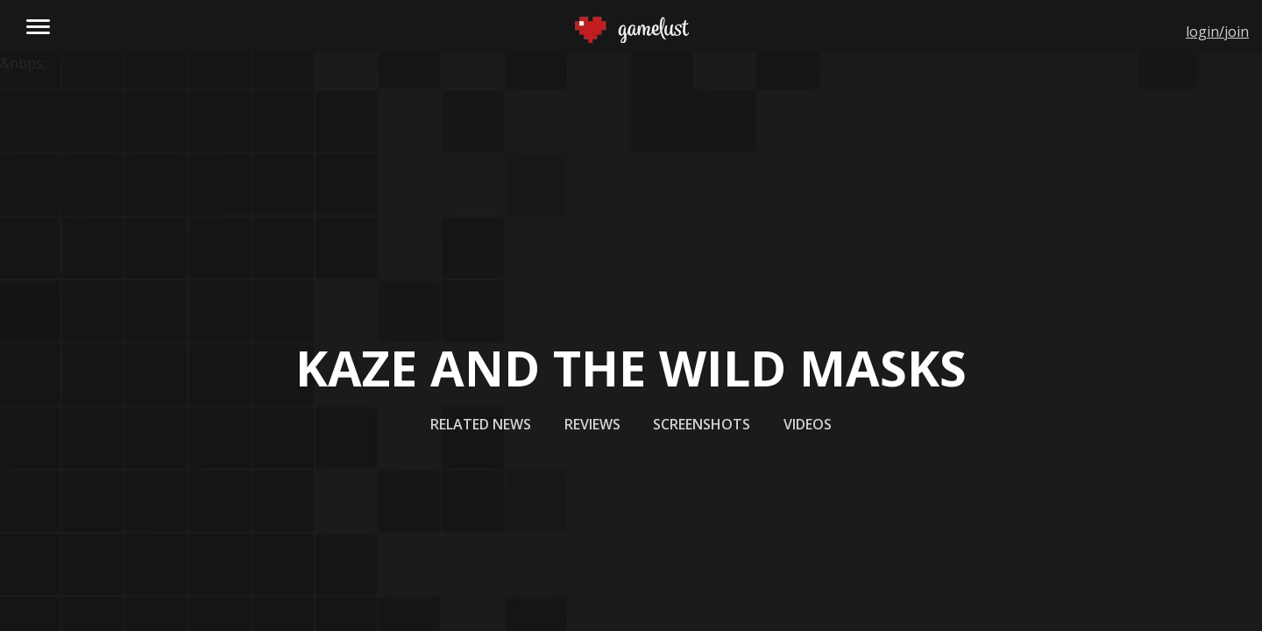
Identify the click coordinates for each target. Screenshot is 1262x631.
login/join (1217, 31)
